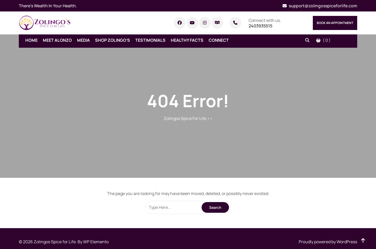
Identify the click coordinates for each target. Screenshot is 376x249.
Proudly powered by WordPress (328, 242)
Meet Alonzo (57, 40)
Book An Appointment (335, 23)
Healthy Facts (187, 40)
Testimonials (150, 40)
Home (31, 40)
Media (83, 40)
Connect (219, 40)
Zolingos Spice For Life (185, 118)
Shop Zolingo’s (112, 40)
